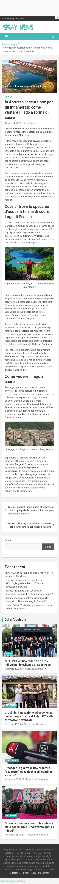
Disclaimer (43, 872)
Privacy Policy (29, 872)
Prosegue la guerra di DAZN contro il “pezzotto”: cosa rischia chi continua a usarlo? (29, 771)
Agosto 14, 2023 (13, 123)
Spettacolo (12, 760)
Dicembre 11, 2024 (14, 724)
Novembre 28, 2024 (14, 779)
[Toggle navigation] (6, 36)
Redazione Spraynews (36, 669)
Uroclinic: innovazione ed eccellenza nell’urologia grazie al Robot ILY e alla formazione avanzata (24, 583)
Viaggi (8, 96)
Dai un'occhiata (15, 619)
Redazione (14, 872)
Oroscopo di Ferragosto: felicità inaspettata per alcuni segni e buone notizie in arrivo (28, 525)
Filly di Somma (30, 123)
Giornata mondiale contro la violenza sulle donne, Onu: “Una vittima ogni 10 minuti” (29, 827)
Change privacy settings (12, 881)
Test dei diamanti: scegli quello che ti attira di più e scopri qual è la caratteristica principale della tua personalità (31, 510)
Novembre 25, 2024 (14, 834)
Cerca (8, 540)
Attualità (11, 705)
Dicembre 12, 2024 (14, 669)
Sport (9, 653)
